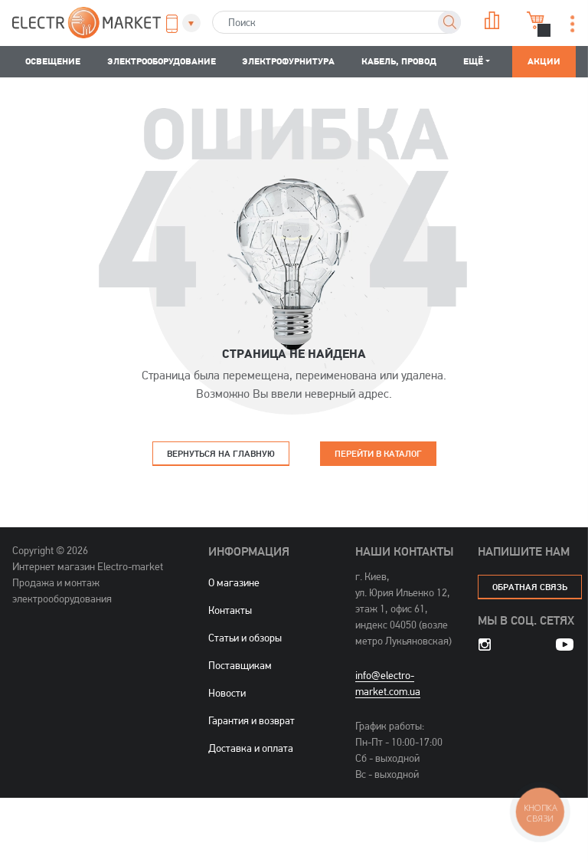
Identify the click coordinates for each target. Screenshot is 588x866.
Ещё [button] (473, 61)
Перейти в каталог (378, 453)
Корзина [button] (536, 20)
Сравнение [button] (492, 20)
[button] (178, 23)
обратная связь (529, 586)
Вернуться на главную (221, 453)
